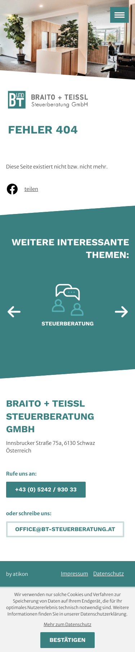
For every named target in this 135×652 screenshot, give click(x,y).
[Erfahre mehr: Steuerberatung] (67, 308)
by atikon (17, 574)
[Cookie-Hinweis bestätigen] (67, 640)
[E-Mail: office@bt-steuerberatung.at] (65, 529)
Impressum (74, 573)
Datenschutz (108, 573)
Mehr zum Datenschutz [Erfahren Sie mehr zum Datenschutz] (67, 624)
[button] (46, 490)
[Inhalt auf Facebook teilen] (27, 189)
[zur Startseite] (48, 100)
